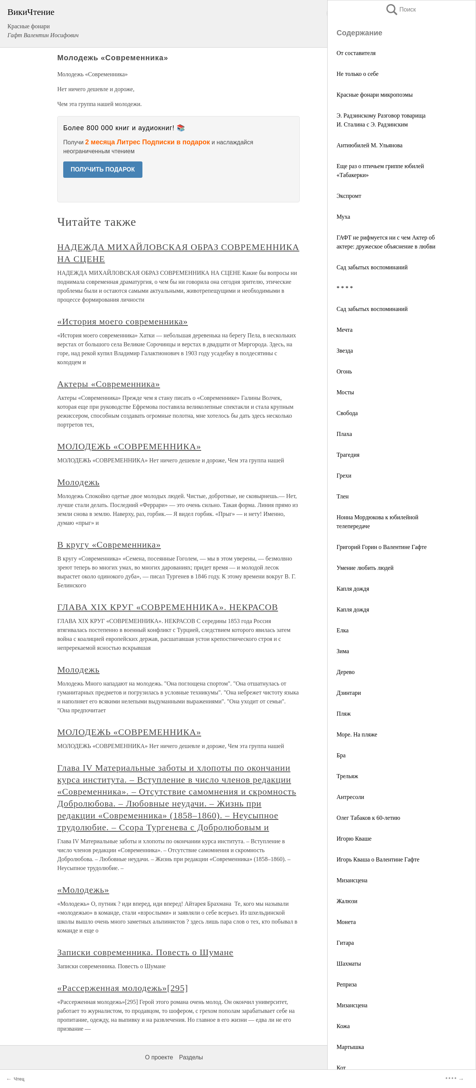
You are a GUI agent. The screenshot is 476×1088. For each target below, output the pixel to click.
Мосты (345, 392)
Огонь (344, 371)
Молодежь (78, 482)
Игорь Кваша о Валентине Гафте (378, 859)
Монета (346, 922)
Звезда (345, 350)
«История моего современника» (122, 321)
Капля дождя (353, 588)
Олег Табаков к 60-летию (368, 818)
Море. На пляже (357, 734)
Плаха (344, 434)
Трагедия (348, 455)
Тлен (343, 496)
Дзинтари (349, 693)
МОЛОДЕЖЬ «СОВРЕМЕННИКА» (129, 446)
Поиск (400, 9)
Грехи (344, 475)
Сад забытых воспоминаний (372, 267)
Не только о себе (358, 74)
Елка (342, 630)
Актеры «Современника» (108, 384)
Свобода (347, 413)
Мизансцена (352, 880)
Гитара (345, 943)
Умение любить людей (365, 568)
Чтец (19, 1079)
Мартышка (350, 1047)
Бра (341, 755)
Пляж (344, 713)
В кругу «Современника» (109, 544)
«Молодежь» (83, 890)
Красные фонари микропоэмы (375, 95)
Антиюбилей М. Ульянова (369, 145)
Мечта (345, 330)
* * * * (345, 288)
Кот (341, 1068)
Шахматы (349, 963)
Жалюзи (347, 901)
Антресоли (350, 797)
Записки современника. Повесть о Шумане (145, 952)
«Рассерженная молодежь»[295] (122, 988)
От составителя (356, 53)
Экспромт (349, 196)
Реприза (347, 984)
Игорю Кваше (354, 838)
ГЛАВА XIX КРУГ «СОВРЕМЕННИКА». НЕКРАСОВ (167, 607)
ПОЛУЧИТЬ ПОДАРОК (103, 169)
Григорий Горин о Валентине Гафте (382, 547)
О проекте (159, 1057)
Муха (343, 217)
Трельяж (347, 776)
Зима (343, 651)
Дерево (346, 672)
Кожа (343, 1026)
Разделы (191, 1057)
